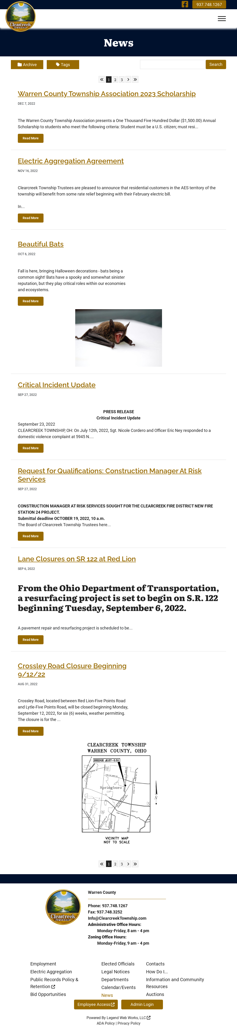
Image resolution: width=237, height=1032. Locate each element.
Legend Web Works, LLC (128, 1018)
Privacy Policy (129, 1023)
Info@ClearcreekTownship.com (117, 918)
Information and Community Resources (175, 983)
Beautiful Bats (41, 244)
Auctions (155, 994)
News (107, 995)
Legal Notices (115, 971)
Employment (43, 964)
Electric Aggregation (51, 971)
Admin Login (142, 1004)
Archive (27, 64)
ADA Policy (106, 1023)
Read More (31, 138)
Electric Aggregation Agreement (71, 161)
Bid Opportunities (48, 994)
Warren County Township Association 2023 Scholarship (107, 94)
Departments (114, 979)
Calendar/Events (118, 987)
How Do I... (157, 971)
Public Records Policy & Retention (54, 983)
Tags (63, 64)
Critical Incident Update (57, 385)
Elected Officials (117, 964)
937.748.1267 (209, 4)
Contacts (155, 964)
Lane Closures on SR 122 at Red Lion (77, 559)
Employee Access (96, 1004)
